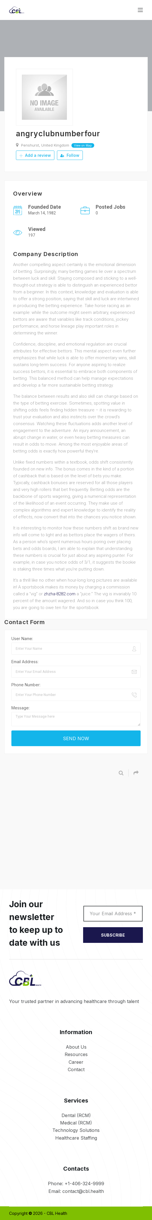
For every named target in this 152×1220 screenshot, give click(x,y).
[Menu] (140, 10)
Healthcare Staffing (76, 1137)
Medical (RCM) (76, 1122)
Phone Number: (25, 684)
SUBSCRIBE (113, 934)
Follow (69, 155)
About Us (76, 1047)
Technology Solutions (76, 1130)
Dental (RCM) (76, 1115)
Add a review (35, 155)
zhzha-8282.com (59, 593)
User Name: (22, 638)
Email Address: (24, 661)
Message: (20, 707)
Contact (76, 1069)
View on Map (83, 145)
